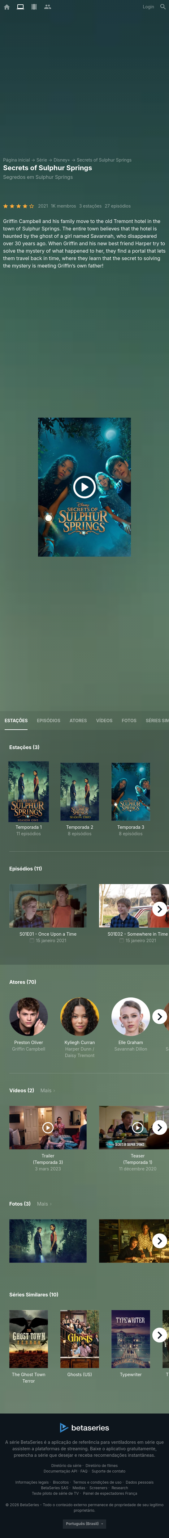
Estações (16, 720)
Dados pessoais (140, 1482)
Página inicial (16, 159)
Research (119, 1487)
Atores (78, 720)
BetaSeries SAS (54, 1487)
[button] (28, 1028)
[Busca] (163, 7)
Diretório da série (66, 1465)
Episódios (48, 720)
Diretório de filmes (102, 1465)
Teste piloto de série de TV (55, 1493)
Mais (46, 1090)
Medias (78, 1487)
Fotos (129, 720)
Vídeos (104, 720)
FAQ (84, 1471)
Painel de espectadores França (110, 1493)
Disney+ (62, 159)
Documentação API (60, 1471)
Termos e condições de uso (97, 1482)
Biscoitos (61, 1482)
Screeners (98, 1487)
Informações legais (32, 1482)
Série (42, 159)
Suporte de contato (108, 1471)
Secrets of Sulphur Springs (104, 159)
